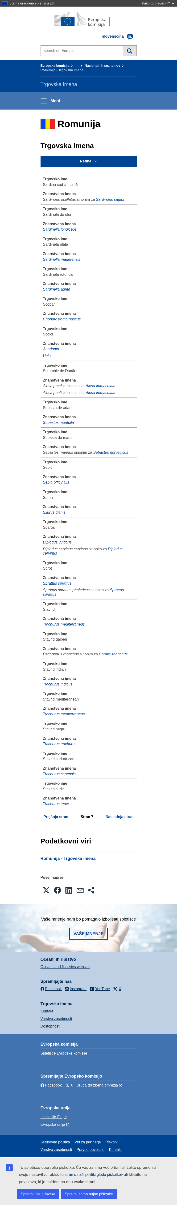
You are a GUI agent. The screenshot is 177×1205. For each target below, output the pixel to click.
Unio (47, 356)
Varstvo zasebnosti (56, 1019)
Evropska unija (53, 1124)
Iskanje (129, 50)
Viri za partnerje (87, 1142)
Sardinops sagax (110, 199)
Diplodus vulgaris (57, 542)
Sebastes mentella (58, 423)
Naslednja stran (120, 817)
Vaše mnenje (89, 933)
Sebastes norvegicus (110, 452)
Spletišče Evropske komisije (64, 1053)
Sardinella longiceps (60, 229)
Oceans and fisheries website (65, 967)
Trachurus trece (56, 804)
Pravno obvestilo (90, 1150)
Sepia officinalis (56, 482)
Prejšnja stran (55, 817)
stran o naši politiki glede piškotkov (94, 1175)
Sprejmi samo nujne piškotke (89, 1194)
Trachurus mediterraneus (64, 624)
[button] (46, 890)
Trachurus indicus (57, 684)
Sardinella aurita (56, 289)
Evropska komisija (55, 65)
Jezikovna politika (55, 1142)
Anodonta (51, 349)
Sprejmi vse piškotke (38, 1194)
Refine (85, 161)
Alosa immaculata (100, 386)
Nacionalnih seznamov (102, 65)
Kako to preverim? (158, 3)
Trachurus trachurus (59, 744)
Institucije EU (51, 1117)
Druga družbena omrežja (97, 1085)
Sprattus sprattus (57, 583)
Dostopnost (50, 1026)
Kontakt (47, 1011)
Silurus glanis (54, 512)
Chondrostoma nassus (62, 319)
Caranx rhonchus (113, 654)
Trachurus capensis (59, 774)
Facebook (51, 1085)
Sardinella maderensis (61, 259)
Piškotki (111, 1142)
